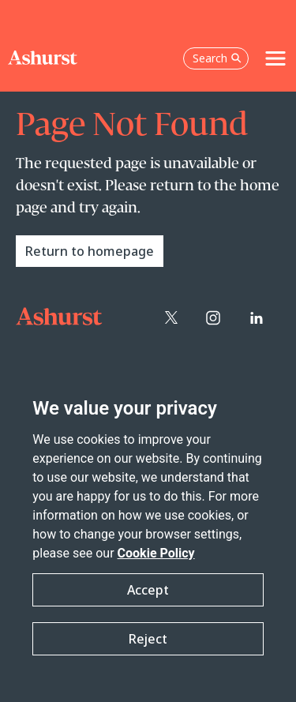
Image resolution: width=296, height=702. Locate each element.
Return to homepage (89, 251)
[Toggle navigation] (275, 58)
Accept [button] (148, 590)
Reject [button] (148, 639)
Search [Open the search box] (217, 58)
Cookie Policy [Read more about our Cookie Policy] (156, 553)
